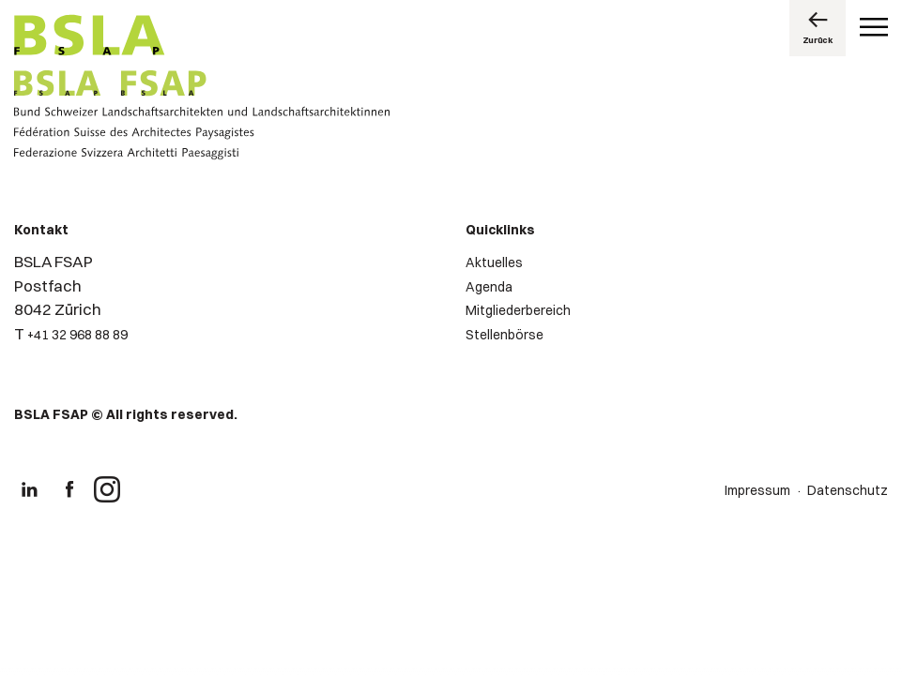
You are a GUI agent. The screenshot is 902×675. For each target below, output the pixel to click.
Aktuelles (494, 262)
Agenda (489, 286)
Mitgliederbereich (518, 310)
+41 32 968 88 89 (77, 334)
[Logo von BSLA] (89, 37)
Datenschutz (847, 490)
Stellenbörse (504, 334)
